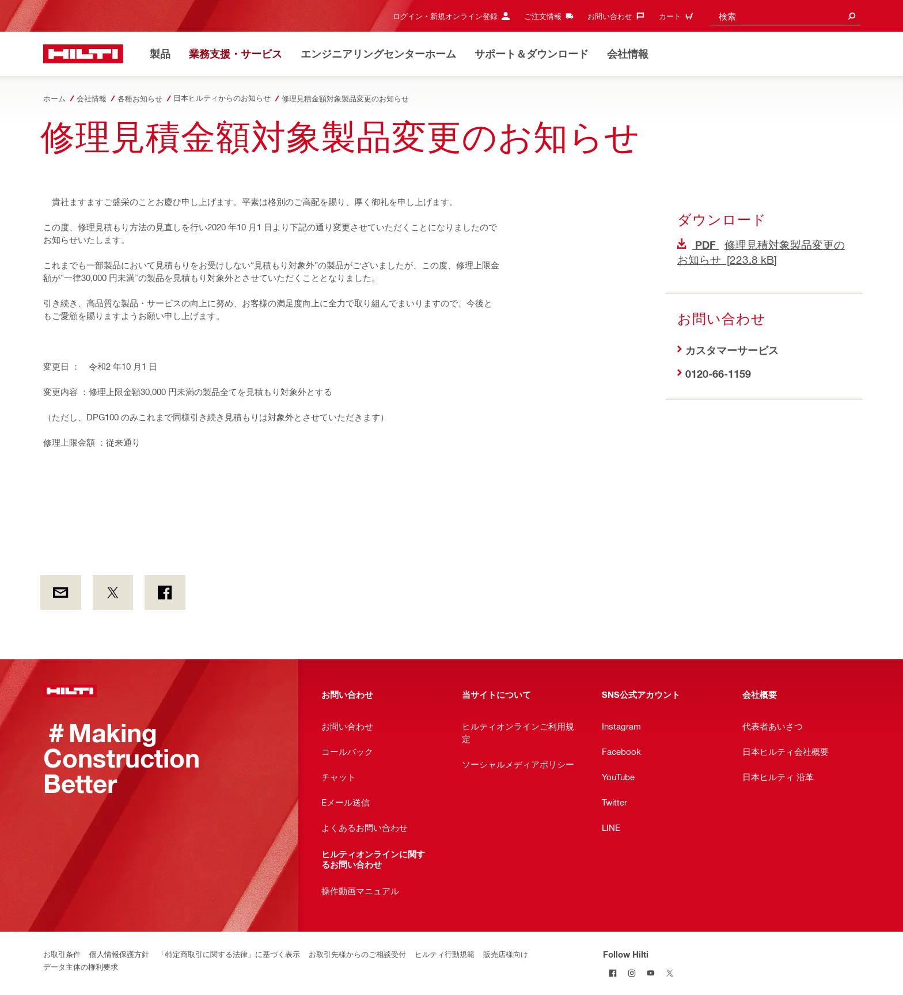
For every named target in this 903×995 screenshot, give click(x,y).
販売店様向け (505, 954)
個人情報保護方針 (119, 954)
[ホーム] (83, 53)
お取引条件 (62, 954)
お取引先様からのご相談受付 (357, 954)
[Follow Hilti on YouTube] (650, 972)
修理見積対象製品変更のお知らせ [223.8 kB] (761, 252)
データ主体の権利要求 (80, 966)
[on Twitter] (113, 592)
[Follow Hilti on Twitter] (669, 972)
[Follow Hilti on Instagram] (631, 972)
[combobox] (785, 15)
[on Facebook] (165, 592)
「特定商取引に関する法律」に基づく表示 (229, 954)
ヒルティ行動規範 (445, 954)
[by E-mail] (60, 592)
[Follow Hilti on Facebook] (612, 972)
